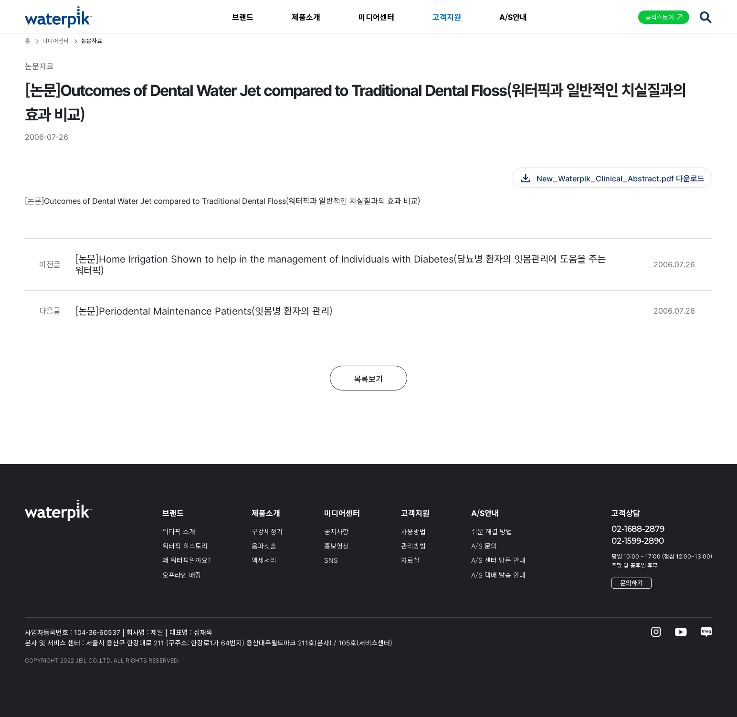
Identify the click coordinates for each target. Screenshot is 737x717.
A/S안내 (513, 16)
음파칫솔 (264, 545)
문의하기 (631, 582)
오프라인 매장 (181, 575)
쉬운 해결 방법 (491, 531)
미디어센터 (376, 16)
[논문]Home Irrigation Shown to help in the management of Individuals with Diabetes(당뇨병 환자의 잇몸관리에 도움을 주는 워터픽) (340, 264)
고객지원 (446, 16)
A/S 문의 (484, 545)
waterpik (58, 17)
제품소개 (306, 16)
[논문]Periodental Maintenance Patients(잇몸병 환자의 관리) (204, 310)
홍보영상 (336, 545)
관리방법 (413, 545)
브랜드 (242, 16)
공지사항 (336, 531)
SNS (331, 560)
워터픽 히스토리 (185, 545)
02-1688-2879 (637, 529)
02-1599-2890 (637, 541)
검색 (705, 17)
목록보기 (368, 378)
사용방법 (413, 531)
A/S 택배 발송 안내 (498, 575)
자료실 (410, 560)
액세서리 (264, 560)
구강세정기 (267, 531)
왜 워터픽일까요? (186, 560)
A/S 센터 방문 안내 (498, 560)
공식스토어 (659, 16)
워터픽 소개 (178, 531)
